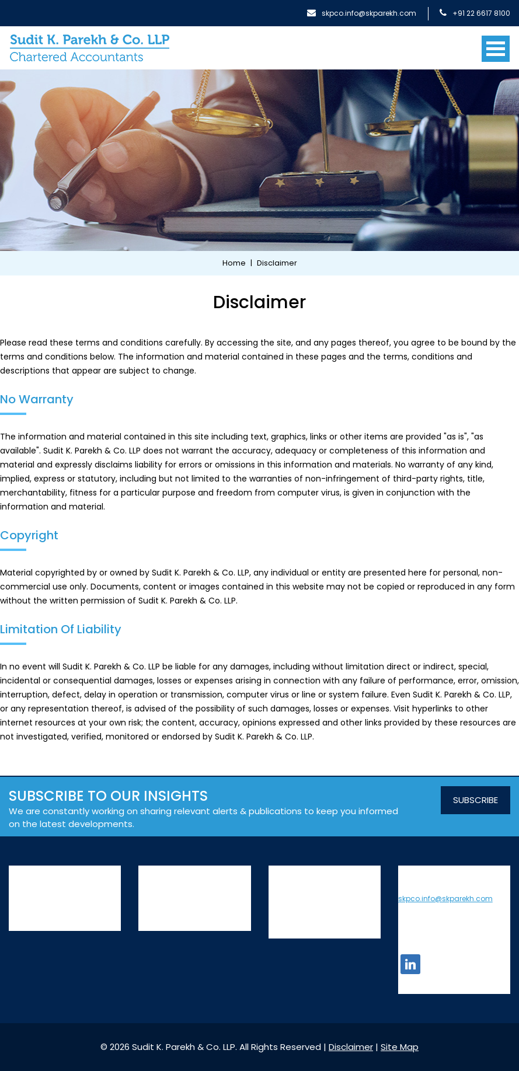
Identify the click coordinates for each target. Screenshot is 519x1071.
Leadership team (44, 921)
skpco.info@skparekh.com (361, 13)
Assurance (159, 890)
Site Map (286, 930)
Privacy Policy (296, 915)
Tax (145, 906)
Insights (284, 871)
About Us (30, 871)
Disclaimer (351, 1047)
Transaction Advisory (181, 921)
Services (158, 871)
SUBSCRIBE (475, 800)
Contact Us (292, 900)
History (22, 890)
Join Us (283, 886)
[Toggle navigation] (495, 44)
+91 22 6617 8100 (475, 13)
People (22, 906)
